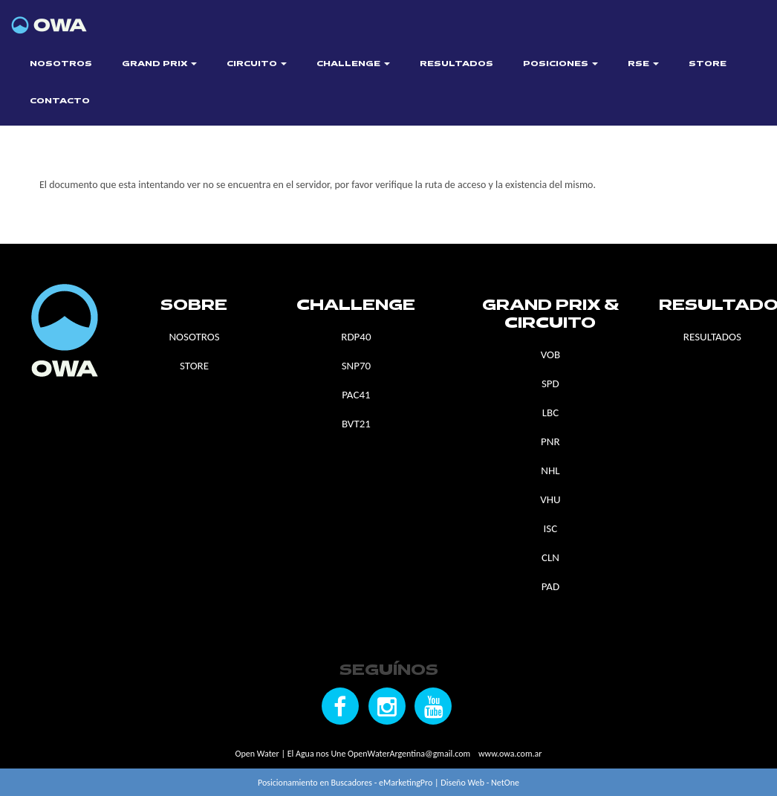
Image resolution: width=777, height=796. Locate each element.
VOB (550, 354)
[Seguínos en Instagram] (387, 706)
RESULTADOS (456, 64)
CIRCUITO (257, 64)
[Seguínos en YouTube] (433, 706)
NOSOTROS (61, 64)
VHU (550, 499)
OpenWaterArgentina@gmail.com (409, 753)
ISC (551, 528)
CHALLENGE (353, 64)
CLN (550, 557)
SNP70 (356, 365)
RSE (643, 64)
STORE (707, 64)
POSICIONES (560, 64)
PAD (551, 586)
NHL (550, 470)
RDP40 (356, 336)
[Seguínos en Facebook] (340, 706)
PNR (550, 441)
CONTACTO (60, 101)
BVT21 (356, 423)
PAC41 (356, 394)
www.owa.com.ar (510, 753)
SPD (550, 383)
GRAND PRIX (159, 64)
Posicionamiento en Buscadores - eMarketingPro (345, 782)
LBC (550, 412)
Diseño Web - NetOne (479, 782)
